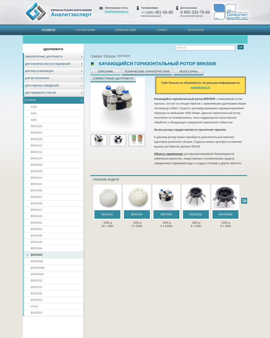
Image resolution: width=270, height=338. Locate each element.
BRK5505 (37, 254)
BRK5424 (36, 216)
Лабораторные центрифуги (44, 56)
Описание (105, 71)
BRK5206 (36, 132)
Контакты (196, 29)
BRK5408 (36, 203)
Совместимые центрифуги (113, 78)
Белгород (163, 335)
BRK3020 (36, 312)
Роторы (30, 100)
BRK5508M (37, 267)
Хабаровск (119, 335)
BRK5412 (36, 210)
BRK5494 (36, 248)
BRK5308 (36, 171)
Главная (48, 29)
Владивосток (103, 335)
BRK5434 (36, 229)
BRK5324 (36, 177)
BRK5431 (36, 222)
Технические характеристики (147, 71)
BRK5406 (36, 190)
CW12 (34, 306)
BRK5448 (36, 242)
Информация (125, 29)
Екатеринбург (134, 335)
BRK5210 (36, 145)
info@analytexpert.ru (116, 11)
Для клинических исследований (47, 64)
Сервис (162, 29)
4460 (34, 120)
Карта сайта (50, 335)
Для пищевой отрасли (40, 92)
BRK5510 (36, 280)
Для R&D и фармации (39, 71)
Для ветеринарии (37, 78)
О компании (85, 29)
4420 (34, 107)
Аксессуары (188, 71)
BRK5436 (36, 235)
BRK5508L (37, 261)
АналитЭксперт (58, 11)
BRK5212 (36, 152)
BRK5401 (36, 184)
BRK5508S (37, 274)
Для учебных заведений (42, 85)
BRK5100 (36, 126)
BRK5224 (36, 158)
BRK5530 (36, 293)
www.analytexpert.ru (206, 335)
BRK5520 (36, 287)
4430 (34, 113)
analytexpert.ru (200, 87)
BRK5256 (36, 164)
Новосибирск (86, 335)
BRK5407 (36, 197)
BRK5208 (36, 139)
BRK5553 (36, 300)
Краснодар (150, 335)
